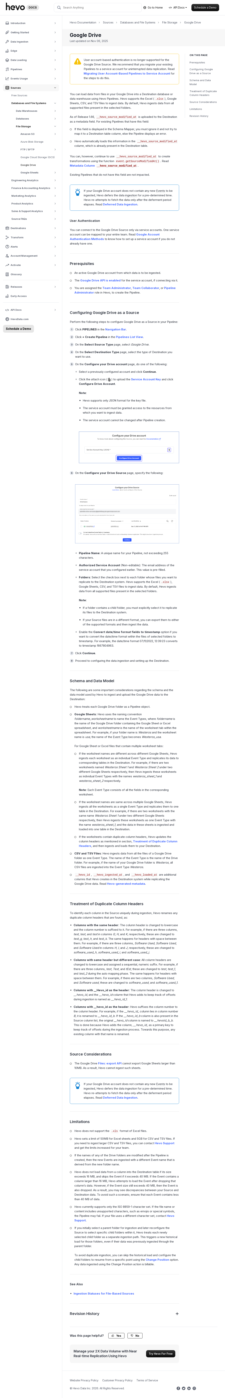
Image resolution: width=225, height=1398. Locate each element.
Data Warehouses (37, 110)
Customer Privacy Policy (117, 1380)
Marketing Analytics (35, 195)
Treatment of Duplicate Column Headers (203, 93)
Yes (116, 1335)
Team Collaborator (145, 288)
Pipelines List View (129, 337)
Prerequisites (197, 62)
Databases (37, 118)
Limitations (196, 108)
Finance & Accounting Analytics (35, 188)
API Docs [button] (177, 7)
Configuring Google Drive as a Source (201, 71)
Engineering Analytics (35, 180)
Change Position (157, 1259)
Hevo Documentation (83, 22)
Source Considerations (203, 101)
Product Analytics (35, 203)
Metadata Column (103, 165)
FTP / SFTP (39, 149)
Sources (108, 22)
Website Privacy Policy (84, 1380)
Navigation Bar (115, 329)
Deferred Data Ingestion (120, 204)
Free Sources (19, 95)
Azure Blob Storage (31, 141)
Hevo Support (164, 1143)
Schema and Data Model (200, 82)
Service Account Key (146, 379)
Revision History (199, 115)
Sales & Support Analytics (35, 211)
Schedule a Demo (205, 7)
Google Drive (28, 164)
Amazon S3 (39, 133)
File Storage (37, 126)
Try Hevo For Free (161, 1353)
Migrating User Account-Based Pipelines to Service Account (127, 73)
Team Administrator (116, 288)
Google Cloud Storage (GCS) (37, 157)
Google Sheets (39, 172)
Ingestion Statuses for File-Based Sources (104, 1293)
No (135, 1335)
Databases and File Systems (35, 103)
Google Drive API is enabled (100, 280)
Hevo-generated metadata (126, 883)
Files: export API (110, 1063)
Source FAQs (35, 218)
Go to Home (153, 7)
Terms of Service (147, 1380)
